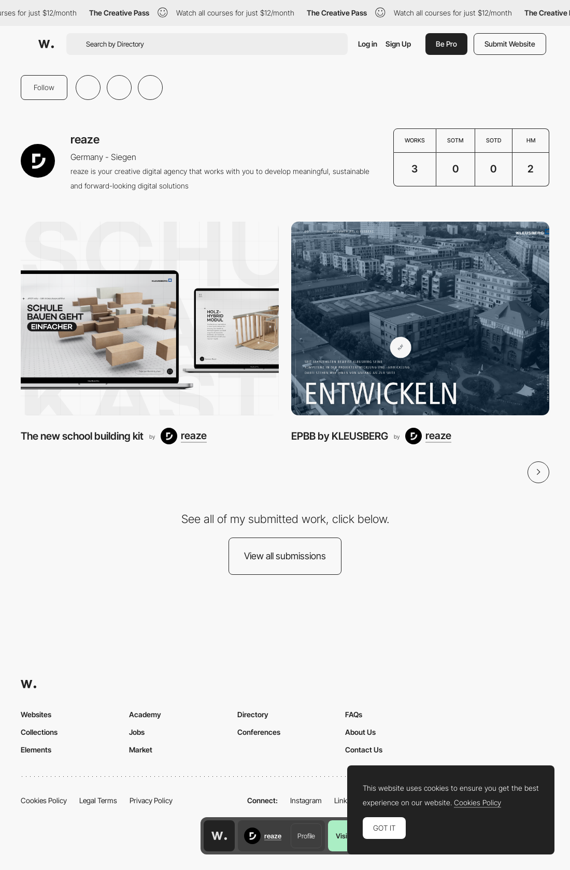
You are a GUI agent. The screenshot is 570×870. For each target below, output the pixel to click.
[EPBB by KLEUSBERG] (420, 318)
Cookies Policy (44, 800)
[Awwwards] (46, 44)
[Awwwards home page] (219, 835)
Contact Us (363, 749)
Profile (306, 836)
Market (140, 749)
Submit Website (509, 43)
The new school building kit (82, 436)
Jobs (137, 732)
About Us (360, 732)
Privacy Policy (151, 800)
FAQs (353, 714)
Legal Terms (98, 800)
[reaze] (184, 436)
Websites (36, 714)
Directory (252, 714)
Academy (145, 714)
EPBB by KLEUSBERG (339, 436)
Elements (36, 749)
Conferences (258, 732)
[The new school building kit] (150, 318)
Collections (39, 732)
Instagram (306, 800)
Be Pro (446, 43)
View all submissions (285, 555)
